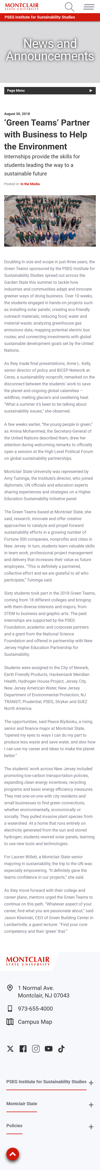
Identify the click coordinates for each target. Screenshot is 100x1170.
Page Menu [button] (16, 91)
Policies (14, 1125)
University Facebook (23, 1049)
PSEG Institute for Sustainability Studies (40, 17)
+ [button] (91, 1082)
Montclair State (21, 1103)
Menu (87, 2)
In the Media (30, 184)
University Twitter (10, 1049)
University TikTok (61, 1049)
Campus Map (29, 1021)
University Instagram (36, 1049)
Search (69, 2)
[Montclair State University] (22, 6)
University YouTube (49, 1049)
